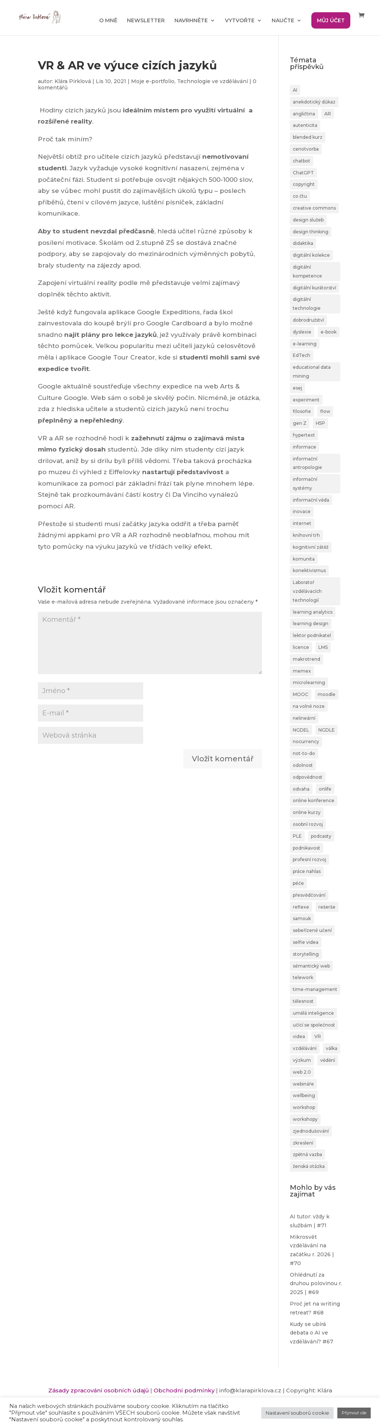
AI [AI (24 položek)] (295, 90)
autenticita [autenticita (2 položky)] (305, 125)
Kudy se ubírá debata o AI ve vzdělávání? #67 (311, 1333)
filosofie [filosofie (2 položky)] (302, 411)
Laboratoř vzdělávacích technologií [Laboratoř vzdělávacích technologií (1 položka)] (307, 591)
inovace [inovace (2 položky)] (302, 511)
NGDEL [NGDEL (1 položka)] (301, 730)
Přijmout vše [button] (354, 1412)
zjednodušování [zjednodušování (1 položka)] (311, 1131)
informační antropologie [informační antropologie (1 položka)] (307, 463)
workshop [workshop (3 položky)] (304, 1107)
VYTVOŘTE (240, 21)
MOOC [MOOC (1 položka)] (300, 694)
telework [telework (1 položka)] (303, 977)
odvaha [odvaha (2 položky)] (301, 789)
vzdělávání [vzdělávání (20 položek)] (305, 1048)
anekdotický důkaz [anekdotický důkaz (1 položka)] (314, 102)
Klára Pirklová (73, 81)
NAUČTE (283, 21)
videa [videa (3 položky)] (299, 1036)
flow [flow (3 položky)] (325, 411)
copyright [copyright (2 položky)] (304, 184)
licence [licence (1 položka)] (301, 647)
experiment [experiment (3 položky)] (306, 400)
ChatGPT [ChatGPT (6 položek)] (303, 172)
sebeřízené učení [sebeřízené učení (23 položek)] (312, 930)
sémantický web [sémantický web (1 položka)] (311, 966)
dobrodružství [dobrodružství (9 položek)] (308, 320)
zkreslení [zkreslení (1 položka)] (303, 1143)
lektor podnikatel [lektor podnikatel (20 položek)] (312, 635)
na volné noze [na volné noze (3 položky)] (309, 706)
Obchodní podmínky (184, 1390)
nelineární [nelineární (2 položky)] (304, 718)
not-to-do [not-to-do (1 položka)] (304, 753)
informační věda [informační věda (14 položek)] (311, 500)
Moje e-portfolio (152, 81)
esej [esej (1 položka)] (297, 388)
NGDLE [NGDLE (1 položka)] (326, 730)
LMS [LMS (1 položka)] (323, 647)
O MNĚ (108, 21)
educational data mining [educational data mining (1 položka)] (312, 371)
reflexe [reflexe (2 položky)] (301, 907)
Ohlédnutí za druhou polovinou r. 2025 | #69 (316, 1283)
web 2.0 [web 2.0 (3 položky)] (302, 1072)
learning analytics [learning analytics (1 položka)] (312, 612)
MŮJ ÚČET (331, 20)
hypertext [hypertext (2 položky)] (304, 435)
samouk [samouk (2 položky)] (302, 918)
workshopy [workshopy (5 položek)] (305, 1119)
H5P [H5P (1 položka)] (320, 423)
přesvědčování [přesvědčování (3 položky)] (309, 895)
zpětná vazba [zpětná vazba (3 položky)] (307, 1154)
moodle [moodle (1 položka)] (326, 694)
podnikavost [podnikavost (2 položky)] (306, 848)
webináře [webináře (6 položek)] (303, 1084)
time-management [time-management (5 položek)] (315, 989)
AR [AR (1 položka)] (327, 113)
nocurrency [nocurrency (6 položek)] (306, 741)
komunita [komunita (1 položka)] (304, 559)
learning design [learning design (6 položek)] (310, 623)
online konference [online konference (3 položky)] (313, 800)
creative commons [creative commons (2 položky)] (314, 208)
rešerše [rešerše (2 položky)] (326, 907)
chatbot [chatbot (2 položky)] (301, 161)
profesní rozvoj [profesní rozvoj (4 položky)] (309, 859)
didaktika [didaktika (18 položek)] (303, 243)
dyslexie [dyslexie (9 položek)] (302, 332)
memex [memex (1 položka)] (302, 671)
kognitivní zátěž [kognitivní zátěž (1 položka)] (310, 547)
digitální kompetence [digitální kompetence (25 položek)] (307, 271)
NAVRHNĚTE (191, 21)
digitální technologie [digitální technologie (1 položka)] (307, 303)
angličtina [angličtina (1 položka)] (304, 113)
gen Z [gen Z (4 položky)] (300, 423)
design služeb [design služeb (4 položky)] (308, 220)
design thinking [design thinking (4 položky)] (310, 231)
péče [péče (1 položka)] (298, 883)
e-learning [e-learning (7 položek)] (305, 344)
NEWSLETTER (146, 21)
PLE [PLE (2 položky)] (297, 836)
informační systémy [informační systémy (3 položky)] (305, 483)
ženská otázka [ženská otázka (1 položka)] (309, 1166)
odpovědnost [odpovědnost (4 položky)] (307, 777)
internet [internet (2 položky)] (302, 523)
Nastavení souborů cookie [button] (297, 1413)
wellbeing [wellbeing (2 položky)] (304, 1095)
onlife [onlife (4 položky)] (325, 789)
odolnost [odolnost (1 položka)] (303, 765)
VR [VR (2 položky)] (317, 1036)
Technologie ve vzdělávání (212, 81)
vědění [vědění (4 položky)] (327, 1060)
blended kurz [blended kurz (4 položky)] (307, 137)
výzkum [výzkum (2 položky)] (302, 1060)
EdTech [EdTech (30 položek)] (301, 355)
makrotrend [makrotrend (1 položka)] (306, 659)
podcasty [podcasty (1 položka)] (321, 836)
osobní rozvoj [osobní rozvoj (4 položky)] (308, 824)
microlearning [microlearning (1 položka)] (309, 682)
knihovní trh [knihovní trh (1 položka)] (306, 535)
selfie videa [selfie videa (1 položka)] (305, 942)
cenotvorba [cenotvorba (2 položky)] (306, 149)
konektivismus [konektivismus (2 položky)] (309, 570)
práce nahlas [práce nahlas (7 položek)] (307, 871)
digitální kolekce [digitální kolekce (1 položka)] (311, 255)
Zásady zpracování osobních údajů (98, 1390)
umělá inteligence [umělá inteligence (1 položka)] (313, 1013)
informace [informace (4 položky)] (304, 447)
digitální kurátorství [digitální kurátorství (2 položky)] (314, 287)
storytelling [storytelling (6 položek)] (306, 954)
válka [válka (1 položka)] (331, 1048)
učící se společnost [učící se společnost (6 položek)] (314, 1025)
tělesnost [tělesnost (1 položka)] (303, 1001)
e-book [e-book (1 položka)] (329, 332)
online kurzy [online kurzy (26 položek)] (307, 812)
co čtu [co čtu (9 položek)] (300, 196)
